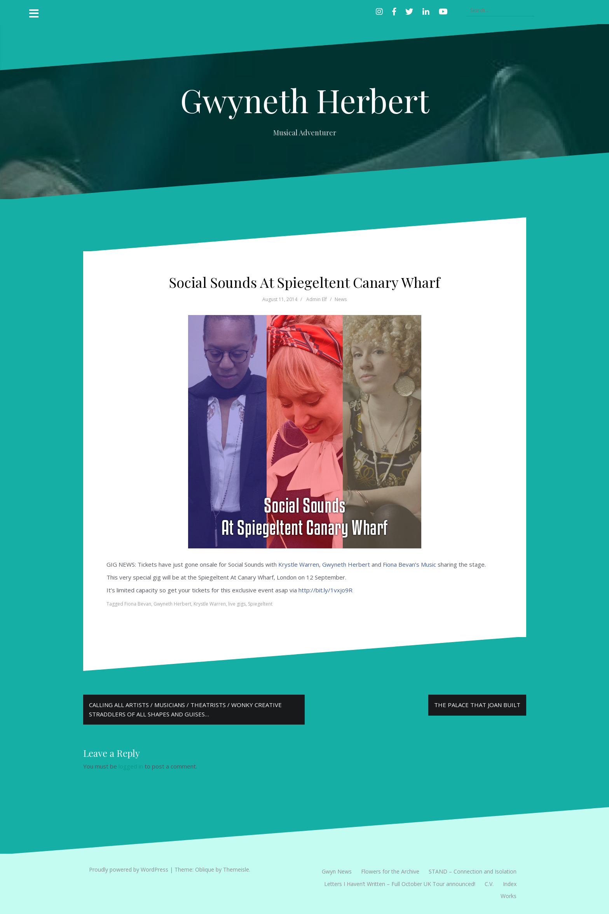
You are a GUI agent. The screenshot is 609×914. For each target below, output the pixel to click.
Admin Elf (316, 299)
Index (510, 884)
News (341, 299)
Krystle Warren (298, 564)
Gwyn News (337, 871)
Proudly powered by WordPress (128, 869)
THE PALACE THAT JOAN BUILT (477, 705)
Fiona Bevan (137, 604)
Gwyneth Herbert (304, 100)
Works (509, 896)
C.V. (489, 884)
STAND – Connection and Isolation (473, 871)
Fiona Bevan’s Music (409, 564)
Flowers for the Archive (390, 871)
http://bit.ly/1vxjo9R (325, 590)
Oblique (204, 869)
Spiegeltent (260, 604)
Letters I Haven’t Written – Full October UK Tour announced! (399, 884)
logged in (131, 766)
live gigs (237, 604)
